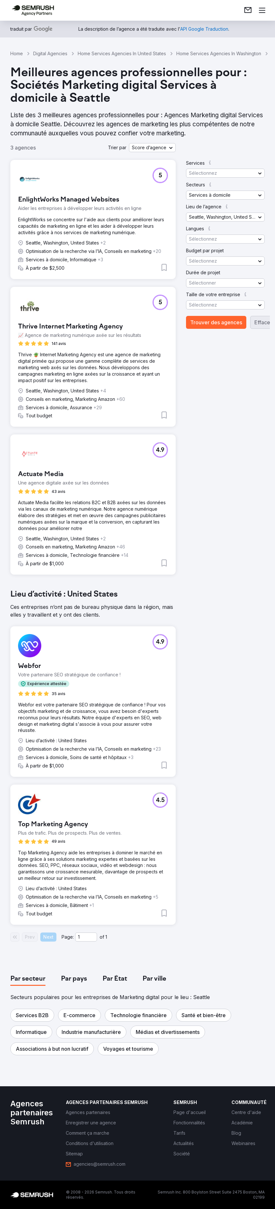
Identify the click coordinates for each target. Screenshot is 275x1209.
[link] (248, 10)
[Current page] (86, 937)
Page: (68, 937)
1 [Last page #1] (106, 937)
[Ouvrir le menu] (262, 10)
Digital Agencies (50, 53)
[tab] (27, 979)
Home (16, 53)
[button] (152, 147)
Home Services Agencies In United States (122, 53)
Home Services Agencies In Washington (218, 53)
